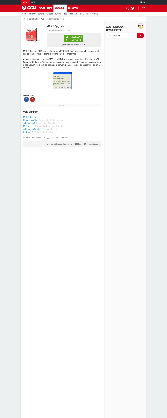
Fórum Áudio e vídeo (51, 129)
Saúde (33, 2)
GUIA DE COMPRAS (92, 14)
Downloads (60, 8)
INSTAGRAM (73, 14)
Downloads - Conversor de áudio (49, 126)
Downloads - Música (44, 132)
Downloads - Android (45, 123)
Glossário (73, 8)
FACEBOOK (49, 14)
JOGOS (24, 14)
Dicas (49, 8)
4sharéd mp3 (29, 123)
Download (74, 38)
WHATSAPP (32, 14)
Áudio (43, 19)
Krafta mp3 (28, 132)
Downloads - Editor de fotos (51, 120)
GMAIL (82, 14)
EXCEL (65, 14)
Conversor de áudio (56, 19)
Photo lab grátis (30, 120)
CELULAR (41, 14)
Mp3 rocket (28, 126)
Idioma (142, 2)
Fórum (42, 8)
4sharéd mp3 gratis (31, 129)
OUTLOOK (58, 14)
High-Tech (25, 2)
